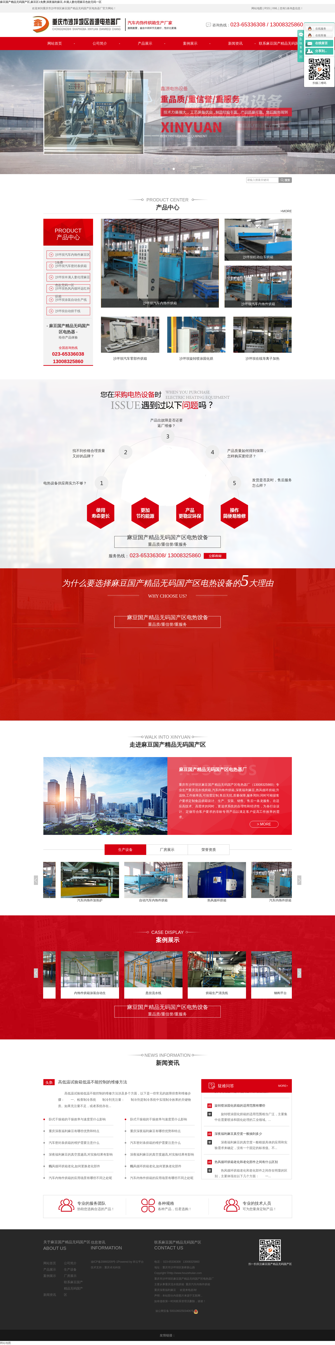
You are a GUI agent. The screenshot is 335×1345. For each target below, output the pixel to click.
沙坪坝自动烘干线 (67, 311)
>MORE (286, 211)
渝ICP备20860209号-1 (104, 1261)
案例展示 (197, 43)
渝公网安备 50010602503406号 (174, 1311)
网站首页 (61, 43)
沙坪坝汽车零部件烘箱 (130, 358)
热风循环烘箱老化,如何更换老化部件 (74, 1166)
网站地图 (256, 8)
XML (275, 8)
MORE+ (283, 1085)
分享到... (321, 51)
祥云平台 (138, 1261)
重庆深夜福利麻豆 (165, 1290)
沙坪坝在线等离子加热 (262, 358)
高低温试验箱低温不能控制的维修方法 (92, 1082)
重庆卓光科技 (112, 1267)
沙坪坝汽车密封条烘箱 (71, 266)
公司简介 (106, 43)
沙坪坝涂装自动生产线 (71, 300)
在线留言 (321, 43)
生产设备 (70, 1269)
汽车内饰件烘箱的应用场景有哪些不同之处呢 (80, 1178)
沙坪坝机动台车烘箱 (258, 257)
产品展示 (151, 43)
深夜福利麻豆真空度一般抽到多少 (238, 1134)
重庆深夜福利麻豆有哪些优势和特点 (74, 1131)
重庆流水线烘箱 (174, 1284)
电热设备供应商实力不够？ (65, 483)
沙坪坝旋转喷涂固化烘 (196, 358)
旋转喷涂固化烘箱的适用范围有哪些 (240, 1106)
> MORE (264, 824)
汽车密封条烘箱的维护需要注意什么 (74, 1143)
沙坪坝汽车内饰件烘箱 (160, 303)
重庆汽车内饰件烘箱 (198, 1284)
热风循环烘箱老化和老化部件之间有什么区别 (246, 1162)
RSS (267, 8)
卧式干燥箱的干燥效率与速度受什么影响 (77, 1119)
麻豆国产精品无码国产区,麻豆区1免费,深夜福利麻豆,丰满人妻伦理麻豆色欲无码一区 (50, 2)
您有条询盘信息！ (291, 8)
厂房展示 (70, 1276)
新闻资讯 (242, 43)
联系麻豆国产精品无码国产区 (280, 45)
